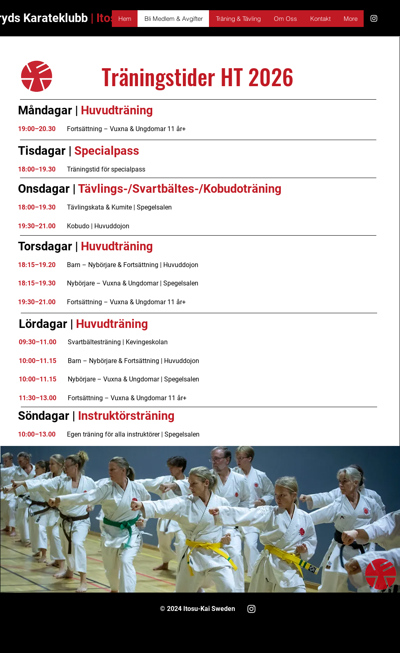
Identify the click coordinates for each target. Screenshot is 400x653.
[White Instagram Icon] (373, 18)
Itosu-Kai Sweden (208, 609)
